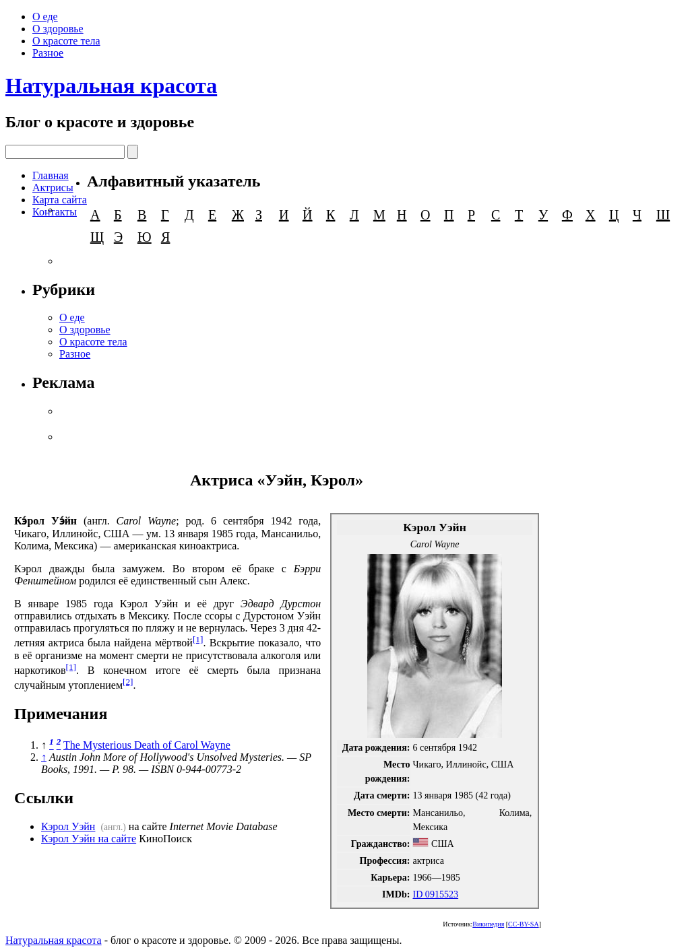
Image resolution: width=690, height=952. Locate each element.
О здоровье (58, 28)
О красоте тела (66, 40)
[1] (198, 639)
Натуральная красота (111, 85)
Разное (47, 53)
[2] (128, 682)
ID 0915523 (435, 894)
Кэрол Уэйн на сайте (88, 838)
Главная (50, 175)
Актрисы (52, 187)
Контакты (54, 211)
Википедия (488, 924)
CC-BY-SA (523, 924)
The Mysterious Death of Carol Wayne (146, 745)
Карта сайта (59, 199)
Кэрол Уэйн (68, 826)
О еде (45, 16)
